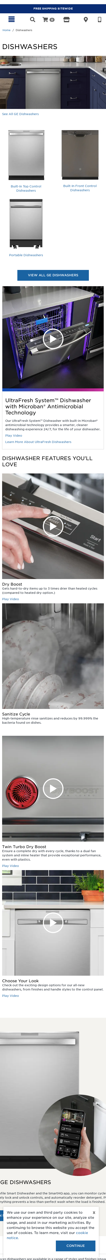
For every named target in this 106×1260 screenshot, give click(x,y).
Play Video (13, 435)
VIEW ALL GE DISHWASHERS (53, 275)
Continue (75, 1246)
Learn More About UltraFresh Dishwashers (38, 442)
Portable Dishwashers (26, 255)
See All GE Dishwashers (20, 114)
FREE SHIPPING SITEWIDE (53, 8)
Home (7, 30)
